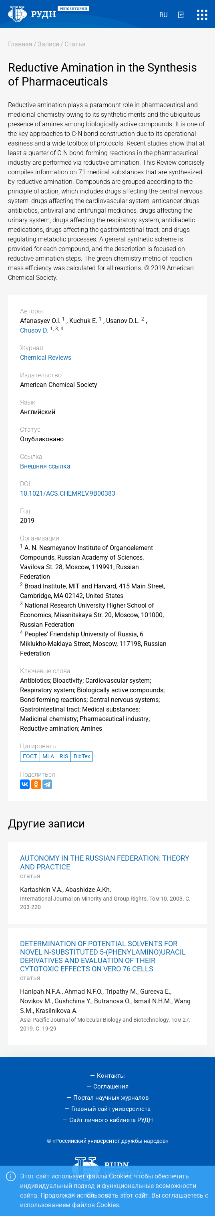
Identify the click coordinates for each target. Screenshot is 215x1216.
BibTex (82, 756)
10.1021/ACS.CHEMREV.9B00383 (67, 493)
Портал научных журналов (111, 1097)
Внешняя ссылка (45, 466)
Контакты (111, 1075)
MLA (48, 756)
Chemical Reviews (45, 357)
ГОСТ (30, 756)
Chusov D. (34, 330)
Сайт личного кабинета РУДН (111, 1120)
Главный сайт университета (111, 1108)
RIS (64, 756)
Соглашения (111, 1086)
